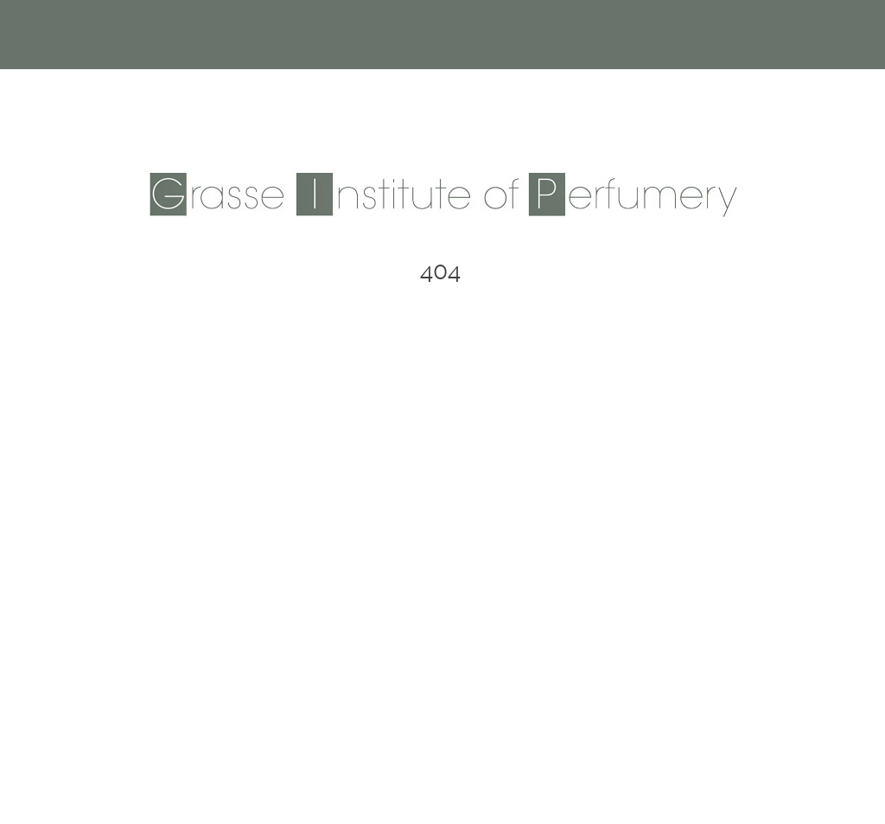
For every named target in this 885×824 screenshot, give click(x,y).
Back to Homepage (443, 442)
